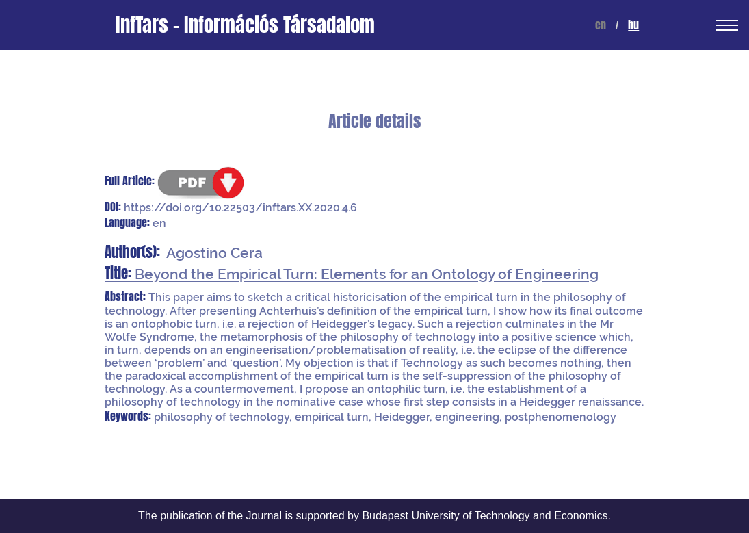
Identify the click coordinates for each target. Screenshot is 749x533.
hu (633, 25)
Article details (374, 121)
